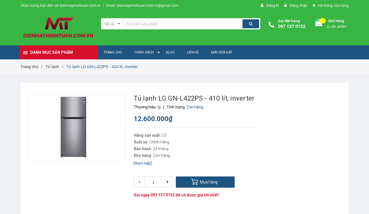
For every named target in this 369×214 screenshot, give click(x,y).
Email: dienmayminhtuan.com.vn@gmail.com (142, 5)
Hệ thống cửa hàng (333, 5)
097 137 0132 (291, 26)
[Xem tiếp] (143, 163)
